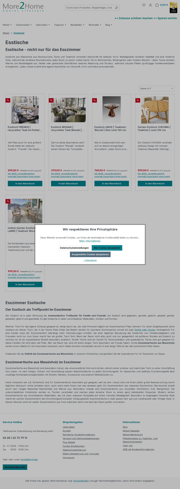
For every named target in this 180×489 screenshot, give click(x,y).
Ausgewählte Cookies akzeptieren (90, 254)
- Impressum (90, 260)
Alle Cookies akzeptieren (106, 247)
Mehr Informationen (89, 241)
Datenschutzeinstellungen (74, 247)
